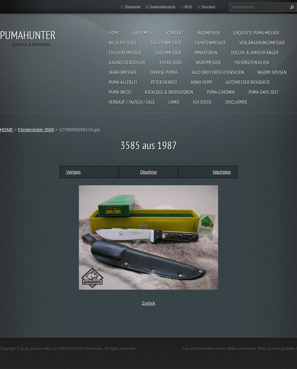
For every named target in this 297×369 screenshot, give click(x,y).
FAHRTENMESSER (210, 43)
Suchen (291, 7)
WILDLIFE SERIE (123, 43)
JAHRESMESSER (122, 72)
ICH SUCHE (202, 102)
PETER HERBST (164, 82)
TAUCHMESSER (168, 52)
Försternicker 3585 (36, 129)
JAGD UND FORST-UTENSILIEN (218, 72)
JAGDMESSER (208, 33)
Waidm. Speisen (272, 72)
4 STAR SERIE (171, 62)
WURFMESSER (208, 62)
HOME (114, 33)
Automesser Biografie (248, 82)
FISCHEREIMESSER (125, 52)
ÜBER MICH (143, 33)
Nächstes (222, 172)
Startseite (132, 7)
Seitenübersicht (162, 7)
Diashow (148, 172)
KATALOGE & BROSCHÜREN (169, 92)
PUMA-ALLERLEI (123, 82)
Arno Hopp (201, 82)
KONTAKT (175, 33)
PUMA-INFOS (120, 92)
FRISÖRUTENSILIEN (252, 62)
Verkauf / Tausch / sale (132, 102)
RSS (188, 7)
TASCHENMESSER (166, 43)
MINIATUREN (206, 52)
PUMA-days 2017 (264, 92)
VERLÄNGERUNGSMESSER (262, 43)
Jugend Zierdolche (127, 62)
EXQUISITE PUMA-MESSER (256, 33)
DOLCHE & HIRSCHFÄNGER (255, 52)
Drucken (208, 7)
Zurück (148, 303)
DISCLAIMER (236, 102)
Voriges (73, 172)
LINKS (174, 102)
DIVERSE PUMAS (164, 72)
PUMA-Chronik (221, 92)
